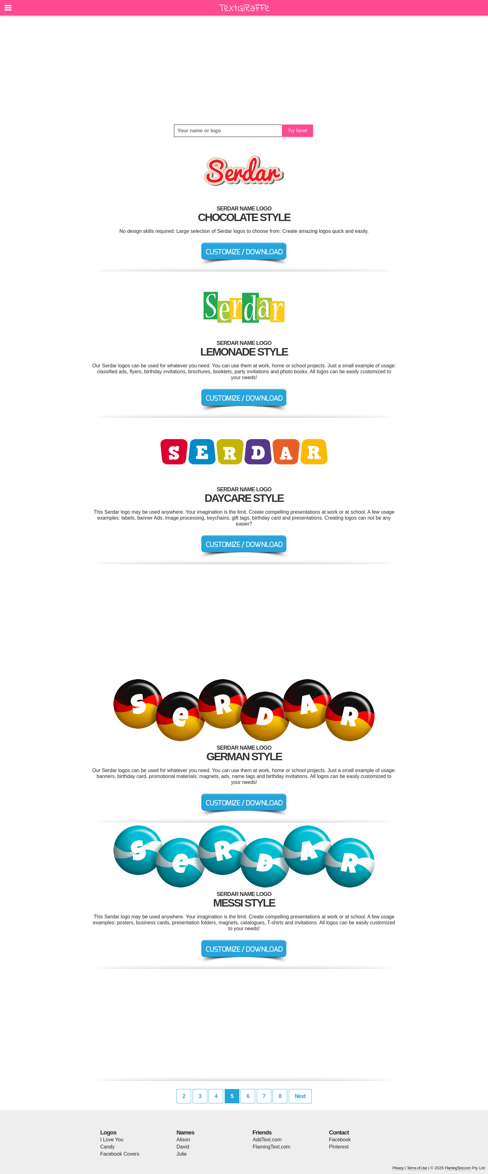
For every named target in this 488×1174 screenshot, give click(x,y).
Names (185, 1132)
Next (300, 1096)
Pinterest (339, 1146)
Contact (339, 1132)
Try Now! (297, 130)
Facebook (340, 1139)
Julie (181, 1154)
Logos (108, 1132)
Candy (107, 1146)
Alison (183, 1139)
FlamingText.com (271, 1146)
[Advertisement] (244, 70)
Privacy (398, 1168)
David (182, 1146)
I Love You (112, 1139)
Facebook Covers (119, 1154)
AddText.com (267, 1139)
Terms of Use (417, 1168)
